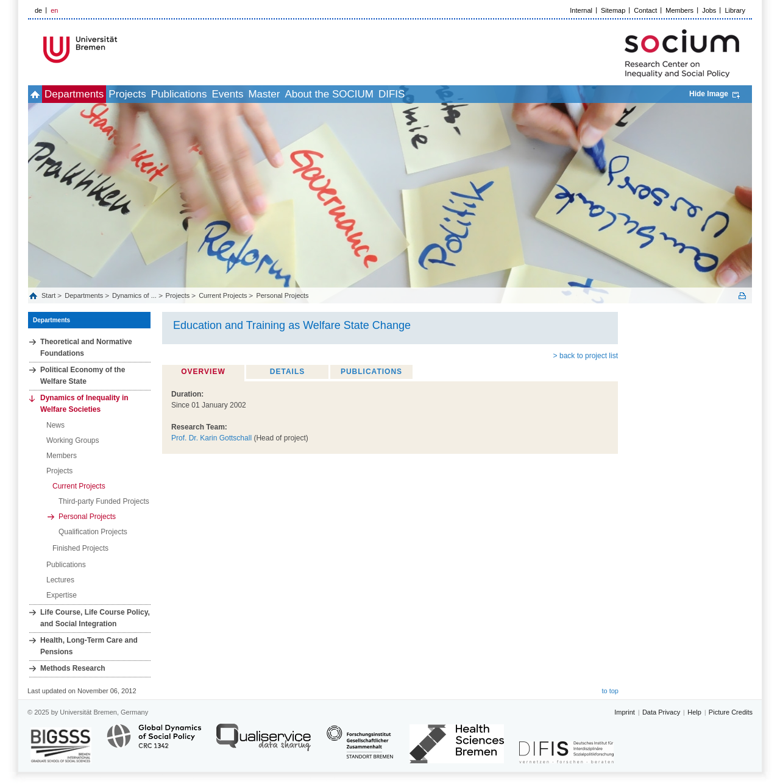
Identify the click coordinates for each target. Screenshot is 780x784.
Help (694, 712)
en (54, 10)
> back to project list (585, 355)
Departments (94, 94)
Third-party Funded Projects (103, 501)
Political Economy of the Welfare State (82, 376)
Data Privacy (661, 712)
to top (610, 690)
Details (287, 371)
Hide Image (708, 94)
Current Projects (223, 295)
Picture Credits (731, 712)
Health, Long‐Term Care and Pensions (89, 646)
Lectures (60, 580)
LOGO (121, 49)
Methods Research (72, 668)
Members (679, 10)
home (41, 94)
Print (742, 295)
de (38, 10)
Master (337, 94)
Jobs (709, 10)
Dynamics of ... (134, 295)
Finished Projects (80, 548)
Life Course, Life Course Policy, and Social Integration (95, 618)
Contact (645, 10)
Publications (226, 94)
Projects (160, 94)
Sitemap (613, 10)
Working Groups (72, 440)
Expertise (61, 595)
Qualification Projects (92, 532)
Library (735, 10)
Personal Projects (282, 295)
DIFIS (492, 94)
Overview (203, 371)
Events (287, 94)
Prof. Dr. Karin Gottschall (211, 438)
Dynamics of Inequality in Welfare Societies (84, 404)
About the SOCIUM (416, 94)
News (55, 425)
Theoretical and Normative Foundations (86, 347)
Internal (581, 10)
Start (49, 295)
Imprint (624, 712)
